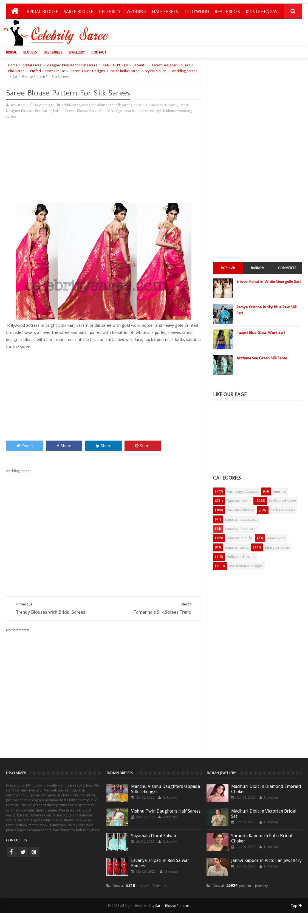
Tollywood (196, 11)
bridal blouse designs (246, 566)
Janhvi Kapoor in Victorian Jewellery (266, 860)
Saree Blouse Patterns (172, 906)
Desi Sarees (53, 52)
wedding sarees (184, 71)
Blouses (30, 52)
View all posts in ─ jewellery (240, 886)
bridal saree (31, 65)
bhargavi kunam (277, 547)
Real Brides (227, 11)
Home (13, 65)
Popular (228, 268)
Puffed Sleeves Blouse (47, 71)
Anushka (279, 491)
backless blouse (282, 510)
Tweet (24, 445)
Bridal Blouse (42, 11)
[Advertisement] (205, 34)
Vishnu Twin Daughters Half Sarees (165, 811)
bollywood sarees (241, 557)
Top (296, 905)
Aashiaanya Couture (242, 491)
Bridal (11, 52)
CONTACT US (16, 840)
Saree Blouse (78, 11)
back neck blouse (240, 510)
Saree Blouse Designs (88, 71)
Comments (287, 268)
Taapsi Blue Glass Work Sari (260, 332)
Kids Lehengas (261, 11)
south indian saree (125, 71)
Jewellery (77, 52)
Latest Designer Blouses (171, 65)
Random (257, 268)
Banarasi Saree (238, 501)
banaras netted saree (241, 519)
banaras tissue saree (241, 529)
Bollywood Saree (282, 501)
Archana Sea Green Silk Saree (261, 358)
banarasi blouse (239, 538)
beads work (276, 538)
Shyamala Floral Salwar (154, 835)
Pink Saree (16, 71)
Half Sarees (165, 11)
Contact (98, 52)
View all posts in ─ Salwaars (140, 886)
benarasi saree (236, 547)
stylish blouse (155, 71)
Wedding (136, 11)
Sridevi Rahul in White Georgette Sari (268, 281)
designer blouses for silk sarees (72, 65)
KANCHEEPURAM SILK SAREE (124, 65)
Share (64, 445)
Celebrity (110, 11)
